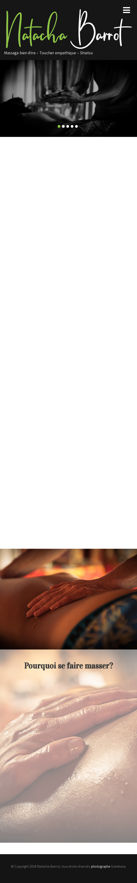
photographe (100, 866)
